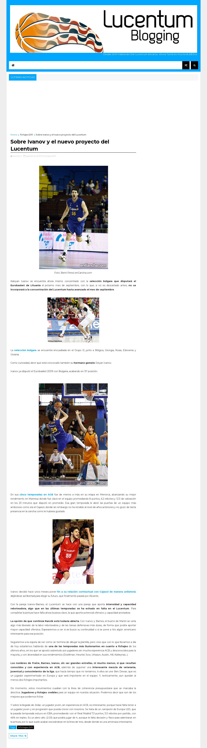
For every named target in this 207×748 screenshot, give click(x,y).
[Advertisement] (103, 105)
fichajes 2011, (49, 156)
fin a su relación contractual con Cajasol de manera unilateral (96, 591)
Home (14, 134)
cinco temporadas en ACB (36, 494)
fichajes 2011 (26, 134)
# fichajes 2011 (25, 727)
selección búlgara (24, 350)
